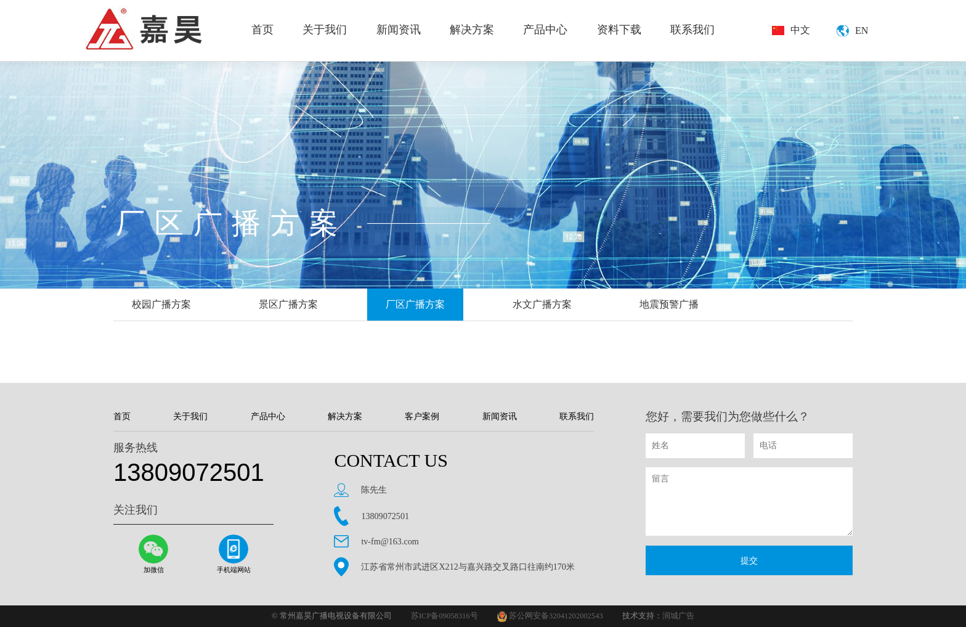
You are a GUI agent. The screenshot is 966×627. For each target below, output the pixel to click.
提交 (749, 560)
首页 (262, 29)
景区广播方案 (288, 304)
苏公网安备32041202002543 (550, 616)
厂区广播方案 (415, 304)
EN (861, 30)
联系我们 (692, 29)
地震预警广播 (669, 304)
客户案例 (422, 416)
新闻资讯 (398, 29)
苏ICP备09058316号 (444, 616)
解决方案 (472, 29)
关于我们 (324, 29)
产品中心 (545, 29)
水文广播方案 (542, 304)
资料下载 (619, 29)
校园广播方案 (161, 304)
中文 (800, 30)
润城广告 (678, 616)
